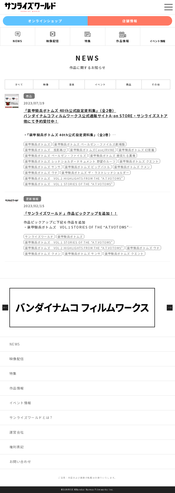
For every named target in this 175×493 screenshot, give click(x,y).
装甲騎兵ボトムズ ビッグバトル (87, 167)
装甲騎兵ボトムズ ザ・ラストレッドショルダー (95, 172)
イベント (100, 84)
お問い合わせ (20, 461)
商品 (129, 84)
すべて (19, 84)
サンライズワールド (39, 236)
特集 (88, 41)
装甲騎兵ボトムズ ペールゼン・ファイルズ (55, 155)
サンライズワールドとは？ (31, 417)
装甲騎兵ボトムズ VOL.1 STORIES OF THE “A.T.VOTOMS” (69, 184)
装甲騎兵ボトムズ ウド (41, 172)
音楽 (72, 84)
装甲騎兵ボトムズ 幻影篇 (137, 150)
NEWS (17, 41)
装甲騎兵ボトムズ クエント (139, 161)
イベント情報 (20, 402)
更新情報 (32, 199)
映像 (46, 84)
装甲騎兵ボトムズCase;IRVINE (92, 150)
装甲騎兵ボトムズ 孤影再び (45, 150)
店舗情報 (129, 20)
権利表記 (16, 446)
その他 (156, 84)
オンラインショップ (45, 20)
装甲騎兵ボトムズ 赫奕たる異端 (113, 155)
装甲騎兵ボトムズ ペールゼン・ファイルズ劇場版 (89, 144)
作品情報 (122, 41)
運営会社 (16, 432)
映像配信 (52, 41)
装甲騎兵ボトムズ (37, 144)
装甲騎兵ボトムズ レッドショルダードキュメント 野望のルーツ (70, 161)
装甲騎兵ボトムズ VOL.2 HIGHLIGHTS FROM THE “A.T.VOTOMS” (74, 178)
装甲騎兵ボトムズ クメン (132, 167)
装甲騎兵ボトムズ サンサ (43, 167)
